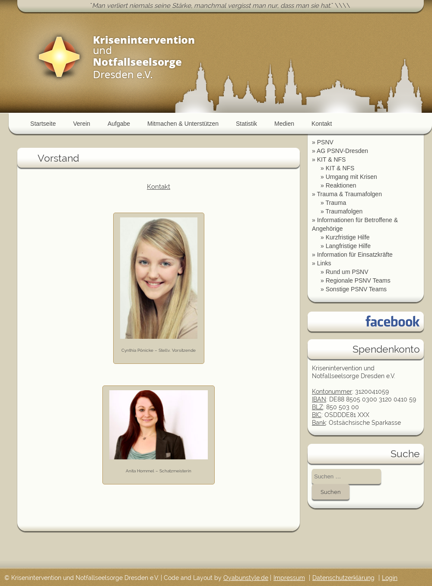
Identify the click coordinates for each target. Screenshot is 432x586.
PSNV (325, 142)
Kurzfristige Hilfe (348, 237)
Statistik (246, 123)
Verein (81, 123)
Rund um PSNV (347, 271)
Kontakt (321, 123)
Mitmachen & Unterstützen (183, 123)
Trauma (335, 202)
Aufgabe (119, 123)
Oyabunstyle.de (245, 577)
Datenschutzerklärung (343, 577)
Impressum (289, 577)
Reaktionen (341, 185)
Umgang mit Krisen (351, 176)
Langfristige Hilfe (348, 245)
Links (324, 263)
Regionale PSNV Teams (358, 280)
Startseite (43, 123)
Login (389, 577)
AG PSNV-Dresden (342, 150)
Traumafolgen (343, 211)
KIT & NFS (331, 159)
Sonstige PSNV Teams (356, 289)
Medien (284, 123)
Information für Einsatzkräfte (355, 254)
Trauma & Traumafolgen (349, 194)
